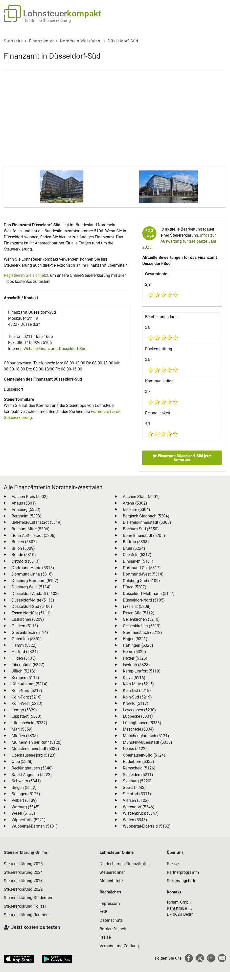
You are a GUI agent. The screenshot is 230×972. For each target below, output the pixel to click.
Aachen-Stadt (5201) (141, 496)
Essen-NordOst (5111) (31, 613)
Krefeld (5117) (135, 703)
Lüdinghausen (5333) (142, 722)
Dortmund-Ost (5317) (142, 567)
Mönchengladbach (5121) (146, 735)
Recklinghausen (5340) (32, 768)
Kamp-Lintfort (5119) (141, 671)
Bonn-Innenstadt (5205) (144, 535)
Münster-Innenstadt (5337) (35, 748)
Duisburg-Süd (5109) (141, 580)
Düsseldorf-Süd (123, 41)
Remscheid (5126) (139, 768)
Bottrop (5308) (136, 541)
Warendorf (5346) (138, 807)
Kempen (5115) (25, 677)
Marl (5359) (22, 729)
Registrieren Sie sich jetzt (26, 275)
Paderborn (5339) (138, 761)
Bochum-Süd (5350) (141, 529)
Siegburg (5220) (137, 781)
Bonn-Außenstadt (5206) (34, 535)
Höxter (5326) (135, 658)
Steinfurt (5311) (137, 793)
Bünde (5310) (24, 554)
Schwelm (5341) (26, 781)
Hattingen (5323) (138, 645)
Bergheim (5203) (26, 516)
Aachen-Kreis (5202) (30, 496)
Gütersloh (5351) (27, 638)
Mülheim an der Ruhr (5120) (37, 742)
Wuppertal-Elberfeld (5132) (147, 826)
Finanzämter (41, 41)
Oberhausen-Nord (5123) (34, 755)
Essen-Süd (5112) (138, 613)
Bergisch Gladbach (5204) (146, 516)
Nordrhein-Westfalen (80, 41)
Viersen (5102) (136, 800)
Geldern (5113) (25, 626)
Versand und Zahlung (119, 945)
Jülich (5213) (23, 671)
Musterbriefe (111, 880)
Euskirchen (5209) (28, 619)
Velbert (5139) (24, 800)
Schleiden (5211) (138, 774)
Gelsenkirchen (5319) (142, 626)
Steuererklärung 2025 (23, 863)
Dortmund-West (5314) (143, 574)
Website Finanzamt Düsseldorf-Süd (55, 348)
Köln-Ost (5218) (137, 690)
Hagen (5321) (135, 638)
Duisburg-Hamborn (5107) (35, 580)
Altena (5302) (135, 503)
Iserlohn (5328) (136, 664)
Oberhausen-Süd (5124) (144, 755)
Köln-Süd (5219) (137, 697)
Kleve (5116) (134, 677)
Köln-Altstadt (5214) (30, 684)
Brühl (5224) (134, 548)
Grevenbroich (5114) (30, 632)
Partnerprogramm (183, 872)
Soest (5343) (134, 787)
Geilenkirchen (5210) (141, 619)
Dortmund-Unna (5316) (32, 574)
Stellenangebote (181, 880)
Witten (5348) (135, 819)
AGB (103, 911)
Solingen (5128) (26, 793)
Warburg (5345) (26, 807)
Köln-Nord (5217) (27, 690)
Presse (173, 863)
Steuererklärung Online (25, 852)
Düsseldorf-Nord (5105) (144, 600)
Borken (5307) (24, 541)
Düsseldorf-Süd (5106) (32, 606)
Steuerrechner (112, 872)
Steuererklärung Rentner (26, 914)
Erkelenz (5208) (137, 606)
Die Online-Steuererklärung (47, 20)
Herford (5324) (25, 651)
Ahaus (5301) (24, 503)
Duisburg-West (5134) (31, 587)
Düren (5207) (134, 587)
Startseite (13, 41)
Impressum (110, 903)
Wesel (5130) (23, 813)
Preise (105, 937)
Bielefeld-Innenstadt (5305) (147, 522)
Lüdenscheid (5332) (29, 722)
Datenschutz (111, 920)
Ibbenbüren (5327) (28, 664)
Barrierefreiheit (113, 929)
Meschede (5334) (138, 729)
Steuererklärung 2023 (23, 880)
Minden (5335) (25, 735)
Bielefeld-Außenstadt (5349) (37, 522)
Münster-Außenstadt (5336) (147, 742)
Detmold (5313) (26, 561)
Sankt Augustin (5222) (32, 774)
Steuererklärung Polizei (25, 906)
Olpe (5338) (22, 761)
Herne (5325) (134, 651)
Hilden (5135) (24, 658)
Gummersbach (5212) (142, 632)
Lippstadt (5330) (26, 716)
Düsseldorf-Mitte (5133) (33, 600)
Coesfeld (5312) (137, 554)
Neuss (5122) (135, 748)
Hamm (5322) (24, 645)
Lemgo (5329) (24, 710)
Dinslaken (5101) (138, 561)
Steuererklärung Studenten (28, 897)
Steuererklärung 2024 (23, 872)
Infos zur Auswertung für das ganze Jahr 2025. (179, 241)
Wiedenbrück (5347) (141, 813)
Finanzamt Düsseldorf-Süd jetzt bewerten (182, 458)
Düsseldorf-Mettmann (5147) (149, 593)
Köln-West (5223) (27, 703)
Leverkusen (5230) (139, 710)
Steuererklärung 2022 (23, 889)
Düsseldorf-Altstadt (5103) (35, 593)
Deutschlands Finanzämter (124, 863)
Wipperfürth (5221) (28, 819)
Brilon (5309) (23, 548)
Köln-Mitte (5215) (138, 684)
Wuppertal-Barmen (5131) (35, 826)
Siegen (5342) (24, 787)
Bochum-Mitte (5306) (31, 529)
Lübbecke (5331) (138, 716)
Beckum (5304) (136, 509)
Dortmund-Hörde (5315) (33, 567)
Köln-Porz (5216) (27, 697)
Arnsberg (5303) (26, 509)
